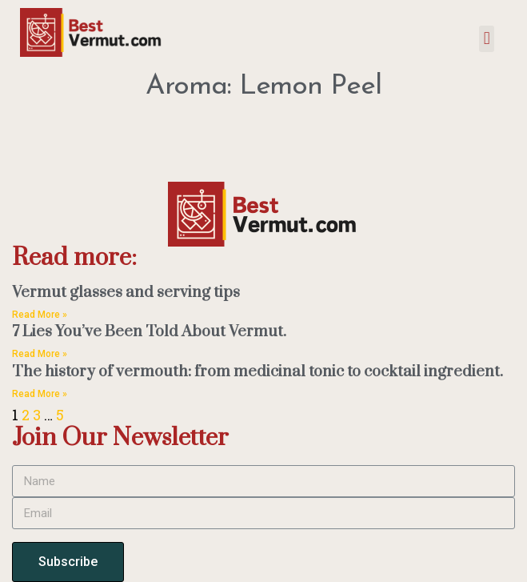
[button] (486, 39)
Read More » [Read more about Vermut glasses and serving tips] (39, 314)
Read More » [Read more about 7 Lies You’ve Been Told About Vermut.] (39, 353)
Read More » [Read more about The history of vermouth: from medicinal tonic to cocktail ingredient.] (39, 393)
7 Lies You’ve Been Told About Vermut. (149, 332)
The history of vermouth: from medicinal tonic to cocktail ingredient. (257, 372)
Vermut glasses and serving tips (126, 293)
